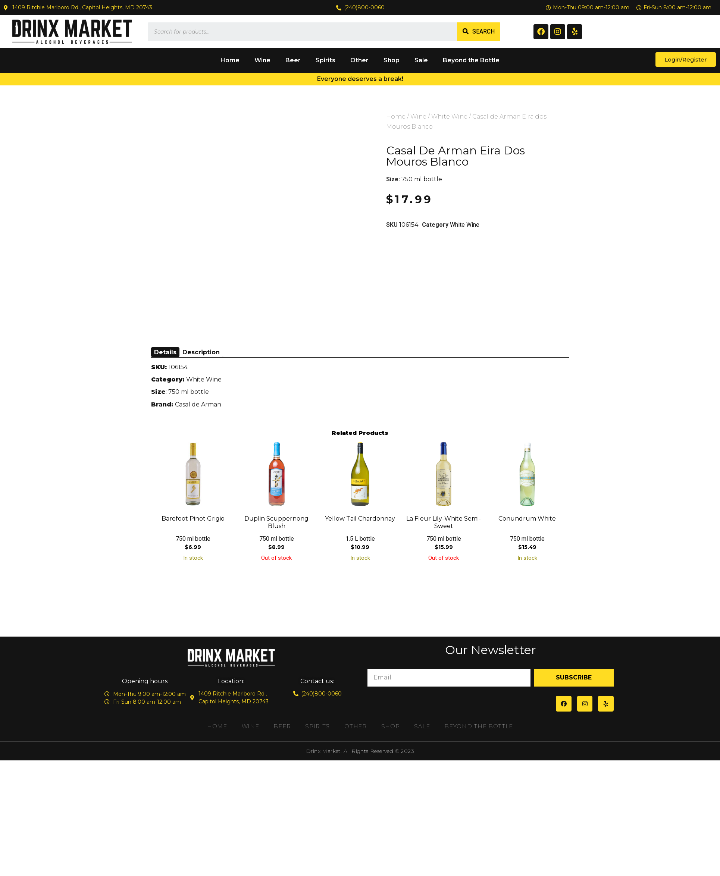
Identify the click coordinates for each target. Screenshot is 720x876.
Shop (392, 60)
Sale (421, 60)
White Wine (449, 116)
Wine (262, 60)
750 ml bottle (421, 179)
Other (359, 60)
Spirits (325, 60)
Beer (293, 60)
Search (483, 31)
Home (230, 60)
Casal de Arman (198, 404)
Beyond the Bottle (471, 60)
